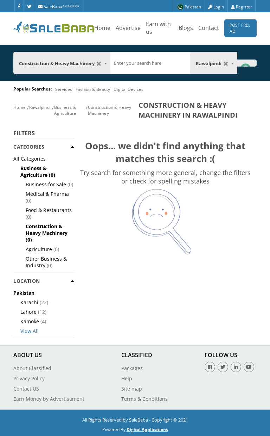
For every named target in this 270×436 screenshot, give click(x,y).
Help (126, 378)
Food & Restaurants (49, 210)
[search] (150, 63)
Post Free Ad (240, 28)
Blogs (186, 28)
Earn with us (158, 28)
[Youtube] (249, 367)
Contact (208, 28)
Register (241, 7)
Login (216, 7)
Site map (131, 388)
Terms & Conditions (144, 398)
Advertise (128, 28)
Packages (132, 368)
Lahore (28, 312)
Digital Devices (128, 89)
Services (63, 89)
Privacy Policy (29, 378)
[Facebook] (19, 6)
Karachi (29, 302)
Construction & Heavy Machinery (47, 229)
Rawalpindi (40, 107)
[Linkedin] (236, 367)
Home (102, 28)
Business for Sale (46, 184)
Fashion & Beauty (93, 89)
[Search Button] (247, 63)
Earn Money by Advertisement (48, 398)
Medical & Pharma (47, 194)
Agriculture (39, 249)
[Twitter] (29, 6)
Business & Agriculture (65, 110)
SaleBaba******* (58, 7)
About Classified (32, 368)
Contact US (26, 388)
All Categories (29, 158)
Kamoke (29, 321)
